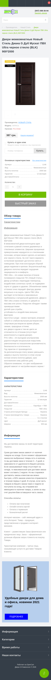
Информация (10, 228)
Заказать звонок (41, 13)
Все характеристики (39, 160)
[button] (21, 3)
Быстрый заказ (25, 203)
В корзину (25, 194)
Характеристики (12, 222)
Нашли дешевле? (27, 135)
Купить (40, 151)
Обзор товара (12, 215)
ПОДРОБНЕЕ (16, 616)
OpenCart (30, 665)
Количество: (10, 182)
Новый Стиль (25, 27)
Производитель (11, 27)
